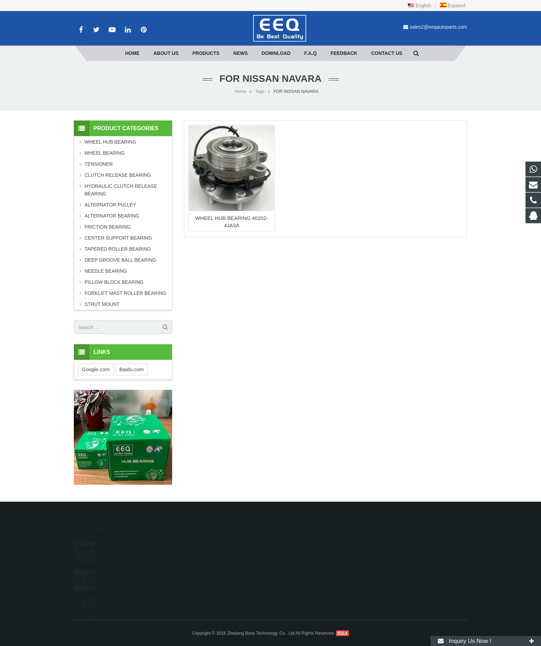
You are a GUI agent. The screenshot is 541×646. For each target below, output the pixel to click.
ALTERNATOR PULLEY (110, 205)
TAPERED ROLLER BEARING (118, 249)
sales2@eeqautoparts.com (438, 27)
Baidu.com (131, 369)
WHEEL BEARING (105, 153)
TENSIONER (99, 164)
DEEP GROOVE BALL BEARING (120, 260)
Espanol (452, 5)
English (419, 5)
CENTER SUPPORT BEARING (118, 238)
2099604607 (296, 542)
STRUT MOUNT (102, 304)
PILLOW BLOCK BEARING (114, 282)
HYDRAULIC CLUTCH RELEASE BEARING (121, 189)
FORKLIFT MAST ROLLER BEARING (125, 293)
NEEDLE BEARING (106, 271)
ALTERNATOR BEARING (112, 216)
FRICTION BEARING (107, 227)
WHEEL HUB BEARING (110, 142)
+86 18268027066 (300, 552)
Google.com (96, 369)
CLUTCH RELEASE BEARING (118, 175)
